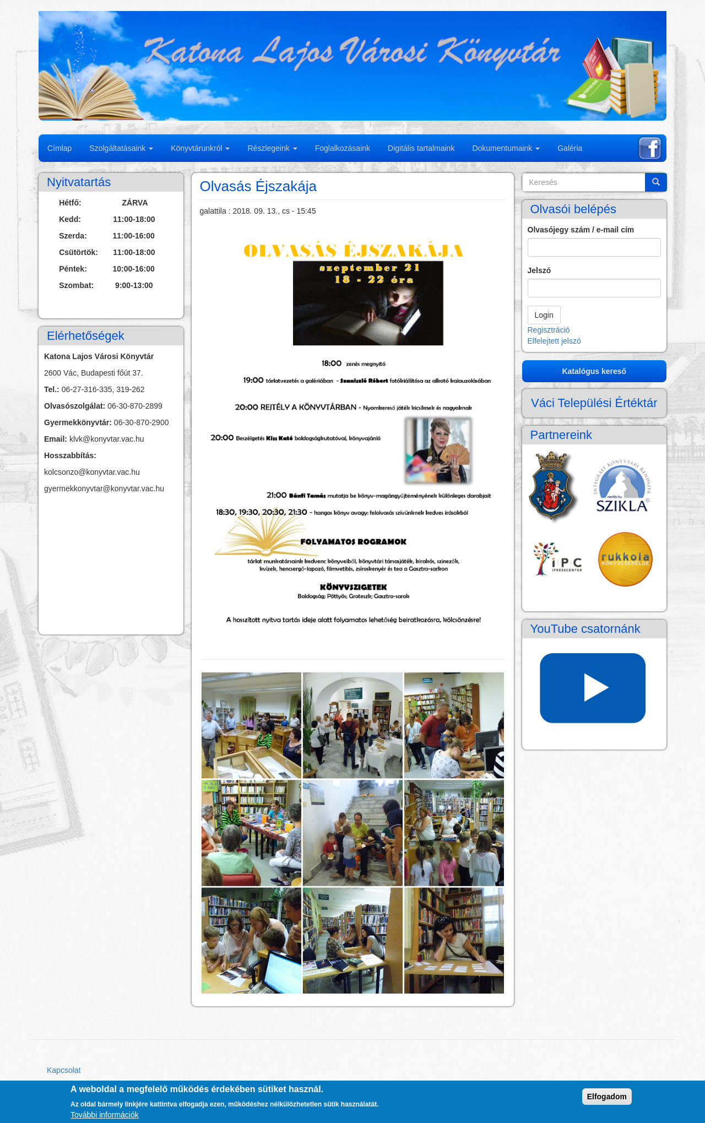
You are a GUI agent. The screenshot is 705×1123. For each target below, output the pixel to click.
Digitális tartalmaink (421, 148)
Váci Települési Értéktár (594, 403)
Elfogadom (607, 1096)
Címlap (59, 148)
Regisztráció (549, 329)
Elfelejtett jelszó (554, 341)
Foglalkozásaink (342, 148)
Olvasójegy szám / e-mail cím (581, 229)
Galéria (569, 148)
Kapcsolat (63, 1070)
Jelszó (539, 270)
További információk (104, 1114)
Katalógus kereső (594, 371)
